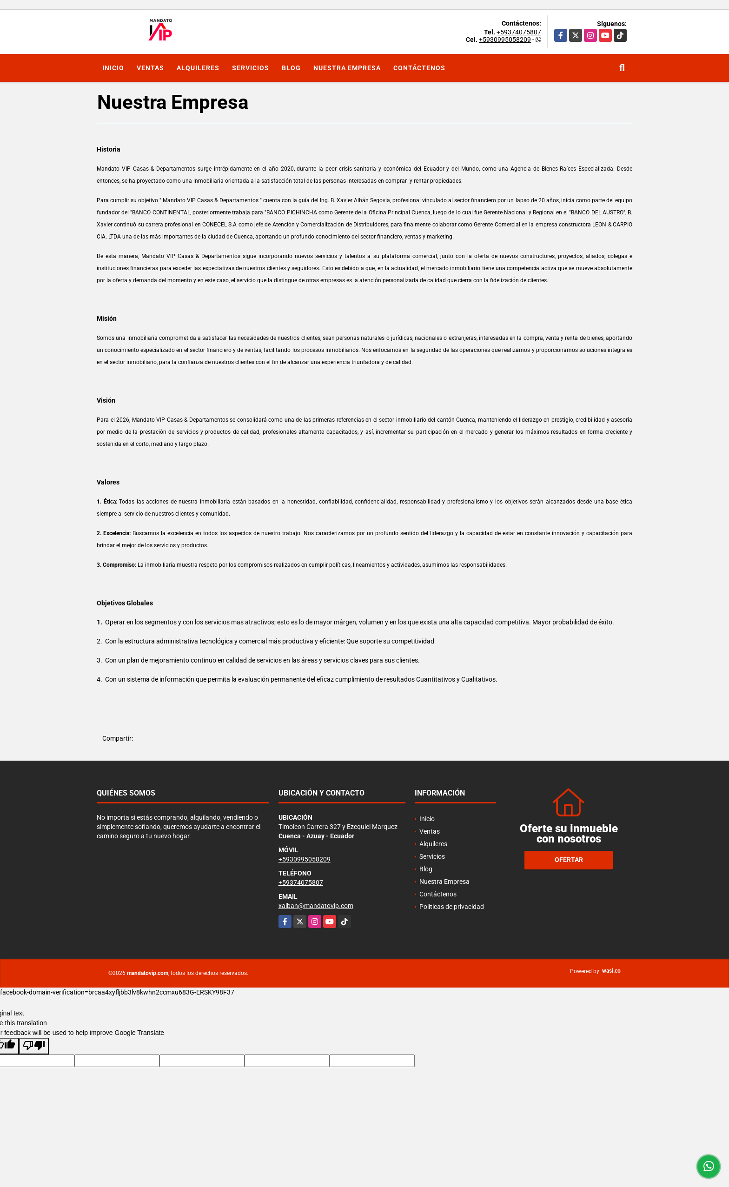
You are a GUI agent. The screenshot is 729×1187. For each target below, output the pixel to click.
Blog (291, 68)
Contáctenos (419, 68)
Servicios (250, 68)
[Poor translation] (34, 1046)
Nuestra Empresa (347, 68)
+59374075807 (519, 32)
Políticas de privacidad (451, 906)
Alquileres (198, 68)
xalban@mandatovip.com (315, 905)
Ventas (150, 68)
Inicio (113, 68)
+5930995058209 (505, 39)
